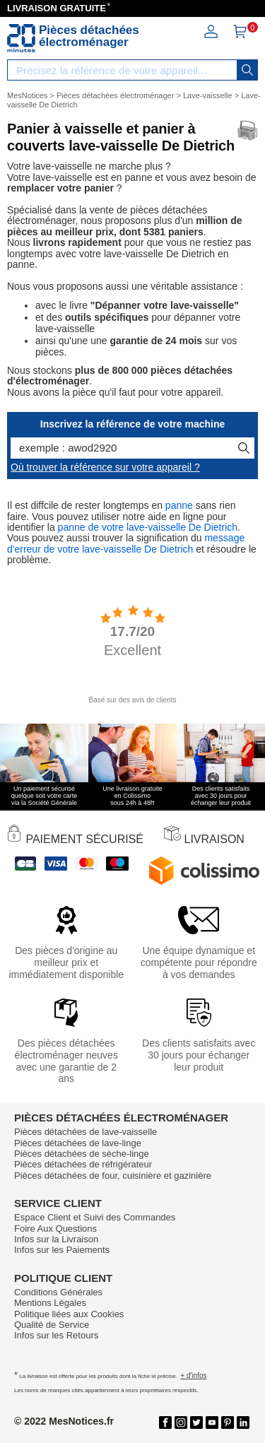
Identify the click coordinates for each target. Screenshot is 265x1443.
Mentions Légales (50, 1302)
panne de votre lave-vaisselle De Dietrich (147, 527)
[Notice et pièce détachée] (21, 38)
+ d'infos (193, 1375)
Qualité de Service (51, 1324)
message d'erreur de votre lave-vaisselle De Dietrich (126, 543)
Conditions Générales (58, 1292)
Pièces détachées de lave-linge (77, 1143)
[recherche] (247, 70)
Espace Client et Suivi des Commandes (94, 1217)
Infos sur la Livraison (56, 1239)
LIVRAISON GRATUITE (56, 8)
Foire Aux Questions (55, 1228)
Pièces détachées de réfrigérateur (83, 1164)
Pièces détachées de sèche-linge (81, 1153)
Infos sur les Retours (56, 1335)
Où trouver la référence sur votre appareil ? (105, 467)
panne (179, 505)
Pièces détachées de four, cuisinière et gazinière (112, 1175)
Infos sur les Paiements (62, 1249)
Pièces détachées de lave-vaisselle (85, 1131)
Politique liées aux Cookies (69, 1314)
